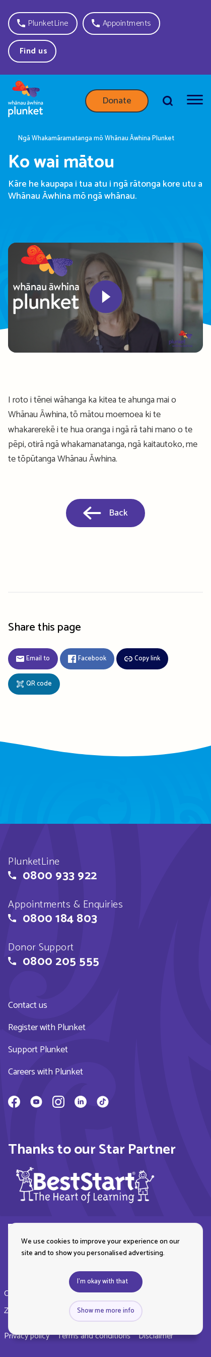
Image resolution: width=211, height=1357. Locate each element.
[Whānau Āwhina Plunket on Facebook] (14, 1103)
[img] (85, 1184)
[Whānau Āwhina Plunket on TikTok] (103, 1103)
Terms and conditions (93, 1336)
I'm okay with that (102, 1281)
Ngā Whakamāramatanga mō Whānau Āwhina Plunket (96, 138)
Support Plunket (38, 1049)
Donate (116, 100)
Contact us (27, 1005)
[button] (43, 23)
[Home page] (25, 101)
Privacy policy (26, 1336)
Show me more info (105, 1311)
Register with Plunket (47, 1027)
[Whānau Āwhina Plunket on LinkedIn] (81, 1103)
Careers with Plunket (45, 1072)
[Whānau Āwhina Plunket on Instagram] (58, 1103)
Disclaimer (155, 1336)
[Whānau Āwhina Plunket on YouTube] (36, 1103)
